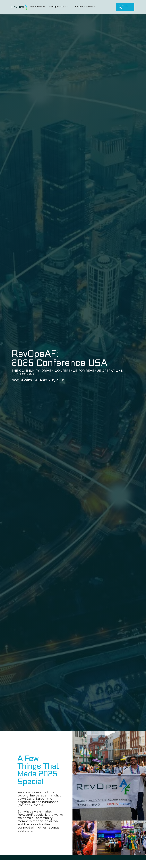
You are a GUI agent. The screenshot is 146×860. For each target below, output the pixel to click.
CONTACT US (124, 6)
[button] (37, 7)
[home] (20, 7)
